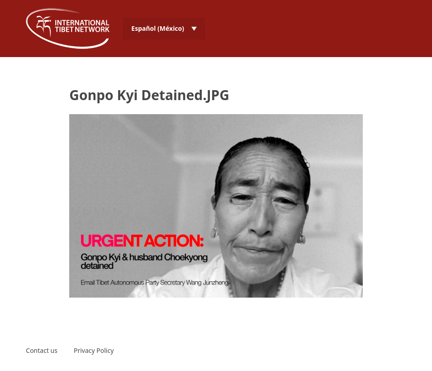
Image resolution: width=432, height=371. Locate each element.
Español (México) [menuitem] (157, 28)
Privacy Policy (94, 350)
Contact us (41, 350)
